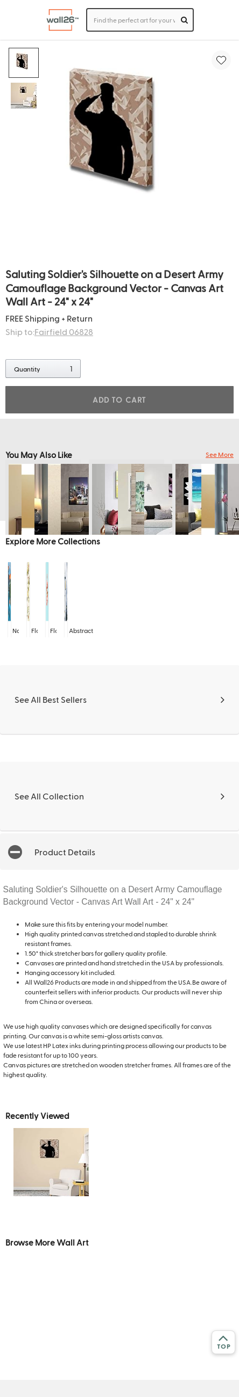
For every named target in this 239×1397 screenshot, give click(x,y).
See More (220, 454)
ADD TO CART (119, 399)
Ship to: (49, 331)
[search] (184, 20)
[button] (119, 851)
